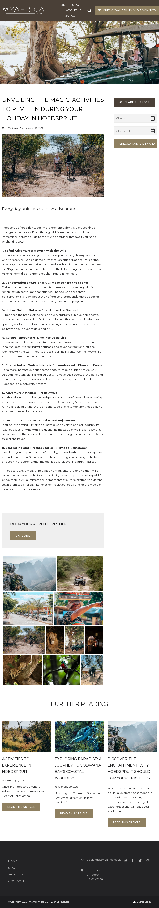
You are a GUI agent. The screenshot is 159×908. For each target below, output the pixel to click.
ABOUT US (73, 10)
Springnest (63, 901)
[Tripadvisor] (148, 860)
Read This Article (21, 806)
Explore (23, 535)
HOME (63, 4)
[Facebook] (133, 860)
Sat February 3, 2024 (13, 780)
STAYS (76, 4)
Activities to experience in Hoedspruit (16, 765)
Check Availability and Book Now (127, 10)
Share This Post (134, 102)
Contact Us (72, 15)
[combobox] (89, 10)
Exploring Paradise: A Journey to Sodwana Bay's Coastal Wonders (78, 768)
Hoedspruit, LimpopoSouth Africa (95, 874)
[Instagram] (125, 860)
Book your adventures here (39, 524)
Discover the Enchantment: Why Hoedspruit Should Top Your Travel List (130, 768)
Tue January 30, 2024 (66, 787)
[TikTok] (140, 860)
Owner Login (142, 901)
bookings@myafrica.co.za (104, 859)
